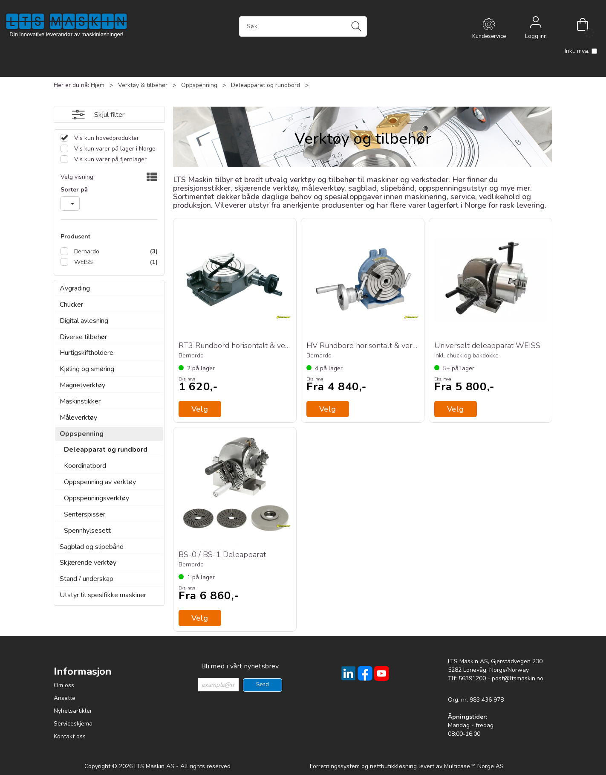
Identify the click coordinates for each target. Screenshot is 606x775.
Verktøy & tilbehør (142, 85)
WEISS (82, 262)
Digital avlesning (84, 320)
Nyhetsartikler (73, 711)
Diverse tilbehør (83, 337)
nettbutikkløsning (393, 766)
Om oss (64, 685)
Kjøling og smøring (87, 369)
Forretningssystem (335, 766)
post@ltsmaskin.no (517, 678)
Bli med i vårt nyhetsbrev (240, 666)
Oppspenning (199, 85)
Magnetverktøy (82, 385)
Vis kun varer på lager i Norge (114, 149)
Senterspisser (84, 514)
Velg (327, 409)
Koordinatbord (85, 465)
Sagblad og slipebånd (92, 546)
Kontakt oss (70, 736)
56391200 (472, 678)
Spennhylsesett (87, 530)
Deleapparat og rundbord (265, 85)
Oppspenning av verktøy (100, 482)
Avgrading (75, 288)
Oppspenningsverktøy (96, 498)
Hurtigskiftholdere (86, 352)
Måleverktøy (78, 417)
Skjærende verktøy (88, 562)
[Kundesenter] (489, 24)
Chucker (71, 304)
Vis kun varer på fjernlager (109, 159)
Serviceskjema (73, 724)
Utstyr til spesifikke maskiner (103, 595)
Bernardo (85, 251)
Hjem (97, 85)
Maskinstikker (80, 401)
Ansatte (64, 698)
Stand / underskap (86, 578)
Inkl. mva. (581, 51)
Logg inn (536, 24)
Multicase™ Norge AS (474, 766)
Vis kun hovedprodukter (105, 138)
